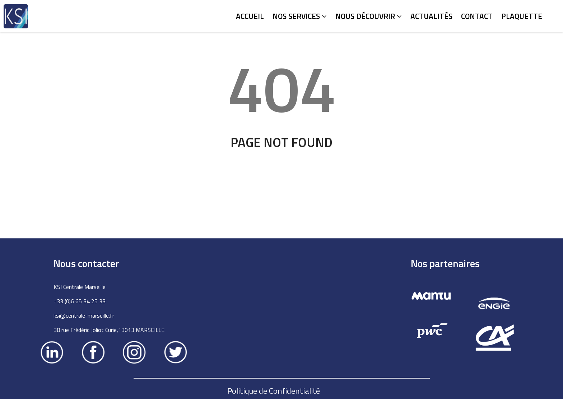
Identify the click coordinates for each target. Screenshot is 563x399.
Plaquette (521, 16)
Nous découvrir (368, 16)
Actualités (431, 16)
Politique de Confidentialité (273, 391)
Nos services (300, 16)
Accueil (250, 16)
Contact (477, 16)
